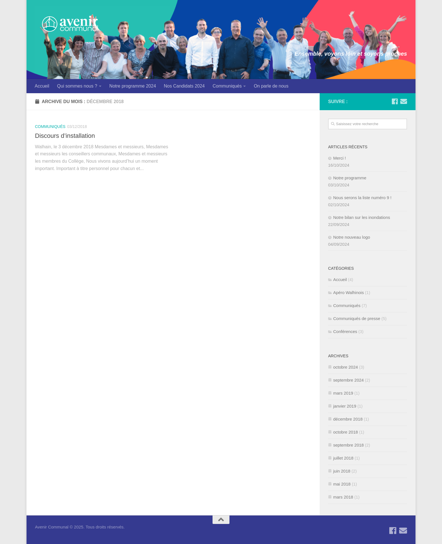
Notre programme (349, 177)
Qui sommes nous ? (77, 86)
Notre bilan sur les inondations (361, 217)
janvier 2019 (344, 406)
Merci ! (339, 158)
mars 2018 (343, 497)
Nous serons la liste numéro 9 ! (362, 197)
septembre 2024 (348, 380)
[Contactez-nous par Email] (403, 101)
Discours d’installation (65, 135)
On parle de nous (271, 86)
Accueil (42, 86)
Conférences (345, 331)
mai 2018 (342, 484)
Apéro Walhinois (348, 292)
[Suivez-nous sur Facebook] (394, 101)
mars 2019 (343, 393)
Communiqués (227, 86)
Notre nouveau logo (351, 237)
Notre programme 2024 (132, 86)
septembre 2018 (348, 445)
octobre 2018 (345, 432)
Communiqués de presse (356, 318)
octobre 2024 (345, 367)
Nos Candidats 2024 (184, 86)
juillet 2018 (343, 458)
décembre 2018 (348, 419)
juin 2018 (341, 471)
